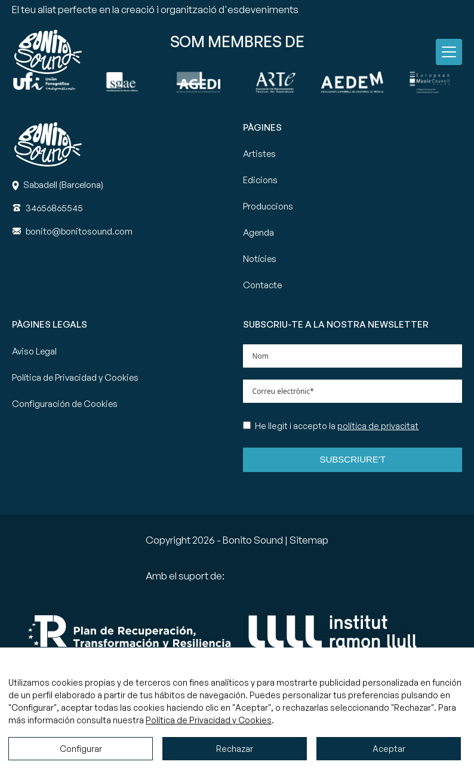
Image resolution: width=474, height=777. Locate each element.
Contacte (262, 285)
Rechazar (234, 749)
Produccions (268, 206)
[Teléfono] (54, 208)
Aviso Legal (34, 351)
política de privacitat (377, 426)
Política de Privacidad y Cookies (75, 377)
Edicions (260, 180)
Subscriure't (353, 459)
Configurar (81, 749)
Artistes (259, 153)
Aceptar (389, 749)
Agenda (258, 232)
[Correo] (79, 231)
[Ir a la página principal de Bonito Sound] (48, 51)
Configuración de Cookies (65, 403)
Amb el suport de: (185, 575)
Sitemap (309, 540)
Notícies (259, 258)
